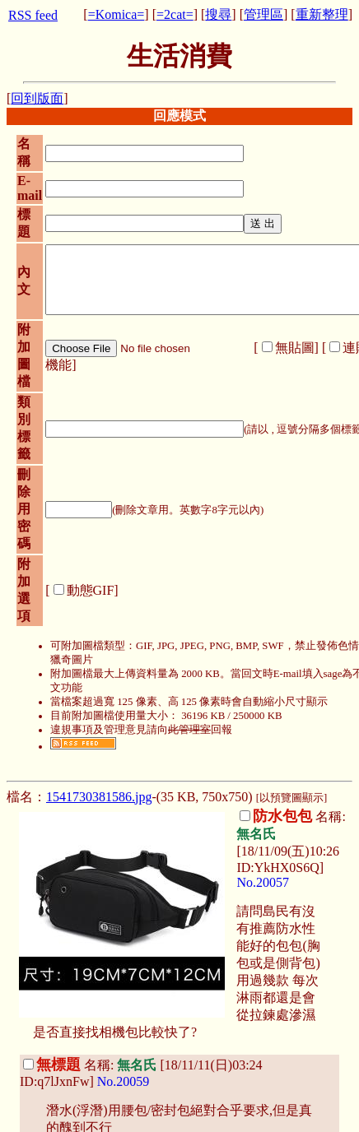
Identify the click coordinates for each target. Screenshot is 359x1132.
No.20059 (123, 1081)
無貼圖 (295, 348)
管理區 (263, 14)
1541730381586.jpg (99, 797)
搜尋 (218, 14)
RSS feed (33, 15)
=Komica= (116, 14)
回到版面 (37, 98)
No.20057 (262, 882)
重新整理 (322, 14)
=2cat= (174, 14)
